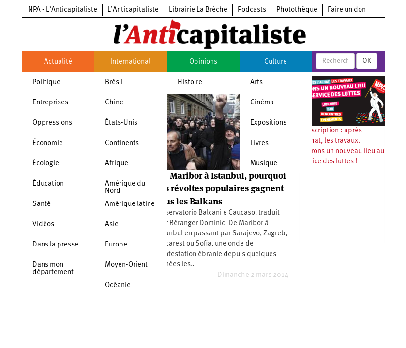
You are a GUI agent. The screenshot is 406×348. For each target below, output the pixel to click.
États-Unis (121, 123)
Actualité (58, 62)
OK (366, 61)
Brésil (114, 82)
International (130, 62)
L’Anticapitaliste (133, 10)
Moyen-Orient (126, 265)
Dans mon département (53, 268)
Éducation (48, 184)
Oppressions (52, 123)
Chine (114, 102)
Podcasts (252, 10)
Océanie (118, 285)
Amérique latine (130, 204)
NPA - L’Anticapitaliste (62, 10)
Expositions (268, 123)
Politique (46, 82)
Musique (263, 163)
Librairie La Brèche (198, 10)
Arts (256, 82)
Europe (116, 244)
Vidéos (43, 224)
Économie (47, 143)
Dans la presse (55, 244)
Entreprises (50, 102)
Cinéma (262, 102)
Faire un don (347, 10)
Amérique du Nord (125, 187)
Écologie (45, 163)
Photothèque (296, 10)
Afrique (116, 163)
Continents (122, 143)
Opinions (203, 62)
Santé (41, 204)
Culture (275, 62)
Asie (112, 224)
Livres (259, 143)
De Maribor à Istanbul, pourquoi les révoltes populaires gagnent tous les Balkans (221, 188)
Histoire (190, 82)
